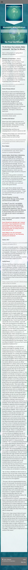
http (13, 150)
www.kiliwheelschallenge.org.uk (15, 73)
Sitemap (9, 559)
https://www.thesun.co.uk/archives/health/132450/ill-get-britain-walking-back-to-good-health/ (14, 141)
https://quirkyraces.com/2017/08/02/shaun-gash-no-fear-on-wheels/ (15, 282)
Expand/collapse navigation (14, 2)
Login (24, 559)
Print (4, 559)
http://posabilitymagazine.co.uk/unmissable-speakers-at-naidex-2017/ (15, 243)
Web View (23, 562)
